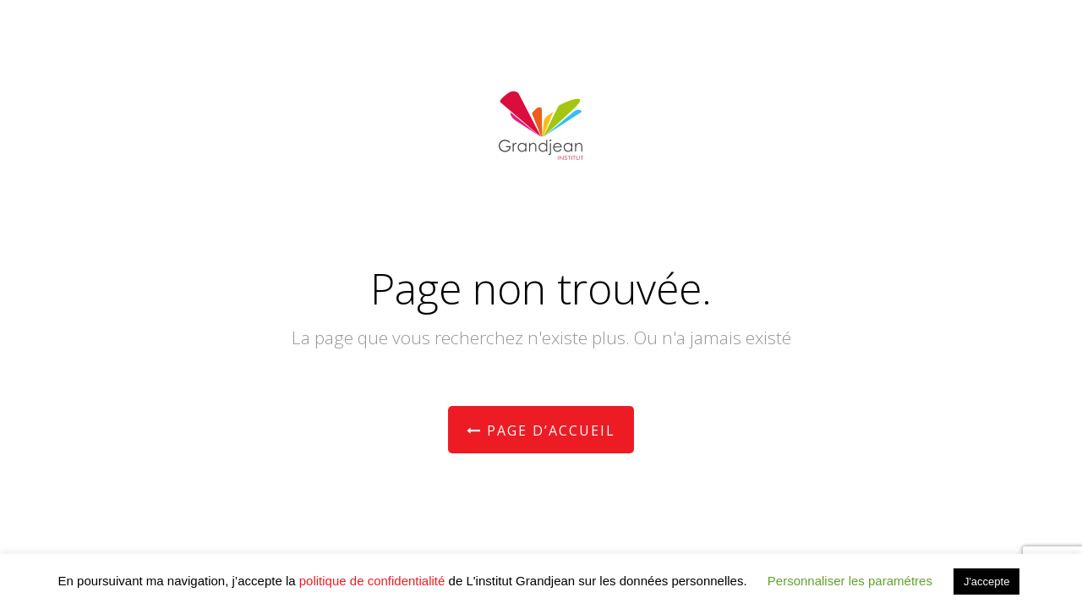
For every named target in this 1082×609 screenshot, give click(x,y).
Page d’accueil (541, 430)
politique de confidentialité (372, 580)
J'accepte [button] (987, 581)
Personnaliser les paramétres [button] (850, 580)
